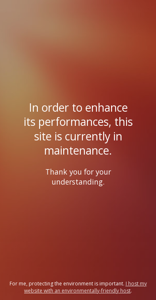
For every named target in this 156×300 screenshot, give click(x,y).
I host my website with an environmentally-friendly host (85, 287)
